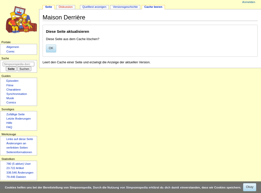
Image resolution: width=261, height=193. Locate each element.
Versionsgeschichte (125, 6)
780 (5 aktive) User (18, 163)
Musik (10, 98)
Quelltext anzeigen (94, 6)
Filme (9, 85)
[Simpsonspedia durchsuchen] (18, 64)
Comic (10, 51)
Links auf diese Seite (19, 139)
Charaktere (13, 89)
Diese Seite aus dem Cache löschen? (72, 39)
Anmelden (248, 2)
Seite (48, 6)
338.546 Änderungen (19, 172)
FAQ (9, 127)
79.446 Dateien (16, 176)
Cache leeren (153, 6)
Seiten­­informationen (19, 152)
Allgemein (12, 46)
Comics (11, 102)
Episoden (12, 80)
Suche (5, 58)
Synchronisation (16, 93)
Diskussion (66, 6)
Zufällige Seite (15, 114)
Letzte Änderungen (18, 118)
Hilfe (9, 122)
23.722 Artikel (15, 168)
